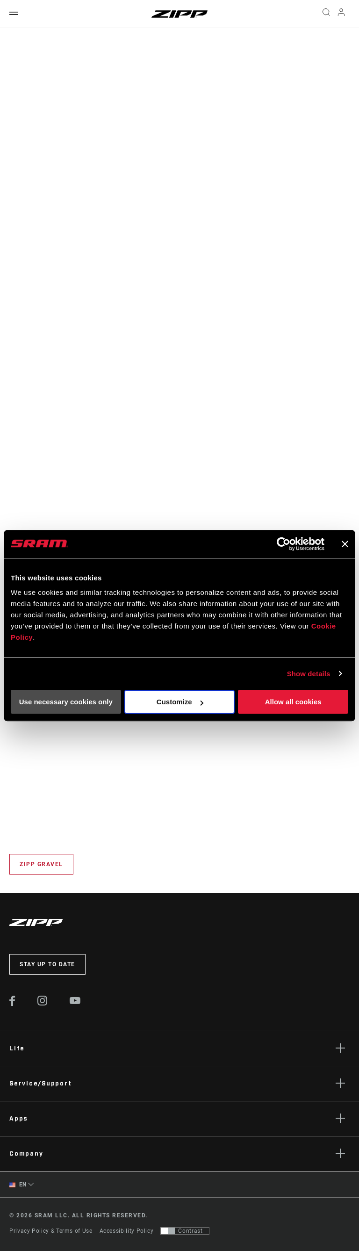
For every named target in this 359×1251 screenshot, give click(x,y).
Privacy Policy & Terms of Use (51, 1231)
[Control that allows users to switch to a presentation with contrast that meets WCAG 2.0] (184, 1231)
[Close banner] (345, 544)
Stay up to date (47, 964)
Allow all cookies (293, 702)
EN (18, 1184)
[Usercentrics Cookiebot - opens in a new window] (283, 544)
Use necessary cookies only (66, 702)
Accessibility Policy (127, 1231)
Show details (308, 674)
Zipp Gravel (41, 864)
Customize (180, 702)
